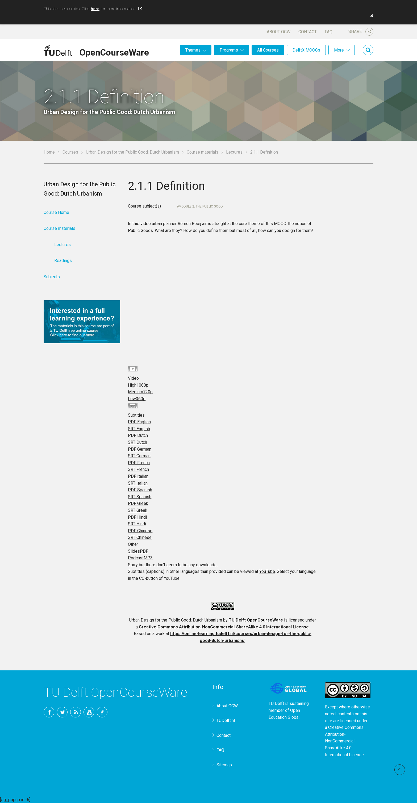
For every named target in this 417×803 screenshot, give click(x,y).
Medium (140, 391)
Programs (229, 50)
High (138, 385)
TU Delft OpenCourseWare (256, 620)
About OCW (278, 31)
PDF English (139, 421)
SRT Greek (137, 510)
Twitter (62, 712)
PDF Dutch (138, 435)
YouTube (267, 571)
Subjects (52, 276)
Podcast (140, 557)
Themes (193, 50)
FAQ (328, 31)
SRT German (139, 455)
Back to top (399, 769)
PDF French (139, 462)
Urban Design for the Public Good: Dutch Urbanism (132, 152)
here (95, 8)
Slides (138, 551)
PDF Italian (138, 476)
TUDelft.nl (225, 720)
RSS (75, 712)
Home (49, 152)
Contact (307, 31)
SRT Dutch (137, 442)
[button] (370, 15)
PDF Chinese (140, 530)
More (339, 50)
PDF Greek (138, 503)
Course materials (202, 152)
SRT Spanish (139, 496)
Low (136, 398)
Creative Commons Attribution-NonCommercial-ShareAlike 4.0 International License (224, 626)
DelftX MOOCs (306, 50)
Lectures (234, 152)
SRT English (139, 428)
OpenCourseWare (114, 51)
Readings (63, 260)
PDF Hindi (137, 517)
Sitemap (224, 764)
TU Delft (102, 712)
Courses (70, 152)
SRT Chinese (140, 537)
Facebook (49, 712)
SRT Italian (138, 483)
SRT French (138, 469)
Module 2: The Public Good (201, 206)
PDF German (139, 449)
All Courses (268, 50)
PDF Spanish (140, 489)
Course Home (56, 212)
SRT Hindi (137, 523)
